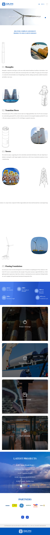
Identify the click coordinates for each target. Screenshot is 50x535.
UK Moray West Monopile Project (25, 469)
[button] (28, 486)
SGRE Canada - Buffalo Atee (25, 481)
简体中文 (42, 4)
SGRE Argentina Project (25, 473)
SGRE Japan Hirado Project (25, 465)
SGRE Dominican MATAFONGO (25, 477)
